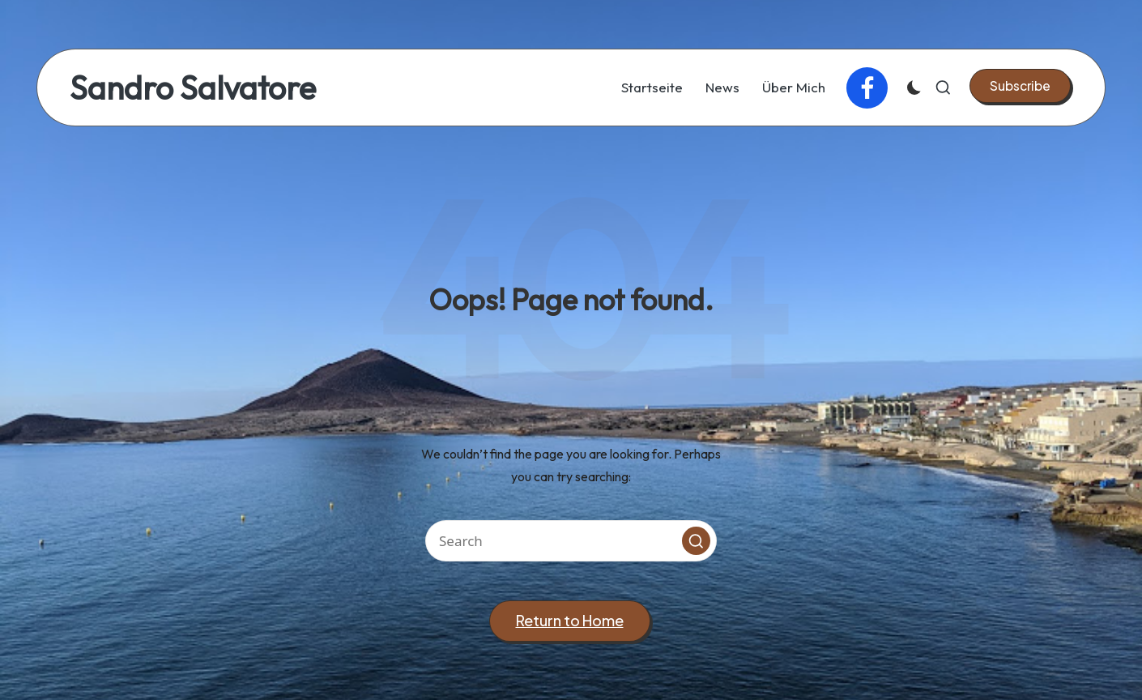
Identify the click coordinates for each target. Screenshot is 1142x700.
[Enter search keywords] (571, 540)
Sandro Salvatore (193, 87)
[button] (1020, 86)
